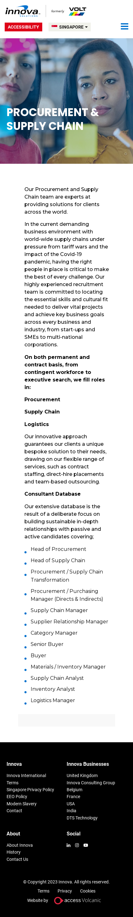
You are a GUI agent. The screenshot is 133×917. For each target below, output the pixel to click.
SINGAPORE (73, 26)
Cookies (87, 890)
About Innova (20, 845)
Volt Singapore (46, 11)
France (73, 796)
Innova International (26, 775)
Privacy (65, 890)
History (14, 852)
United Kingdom (82, 775)
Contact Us (17, 859)
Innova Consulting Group (91, 782)
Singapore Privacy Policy (30, 789)
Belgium (74, 789)
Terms (12, 782)
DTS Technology (82, 817)
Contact (14, 810)
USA (71, 803)
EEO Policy (17, 796)
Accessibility (23, 26)
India (71, 810)
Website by (66, 900)
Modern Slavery (22, 803)
